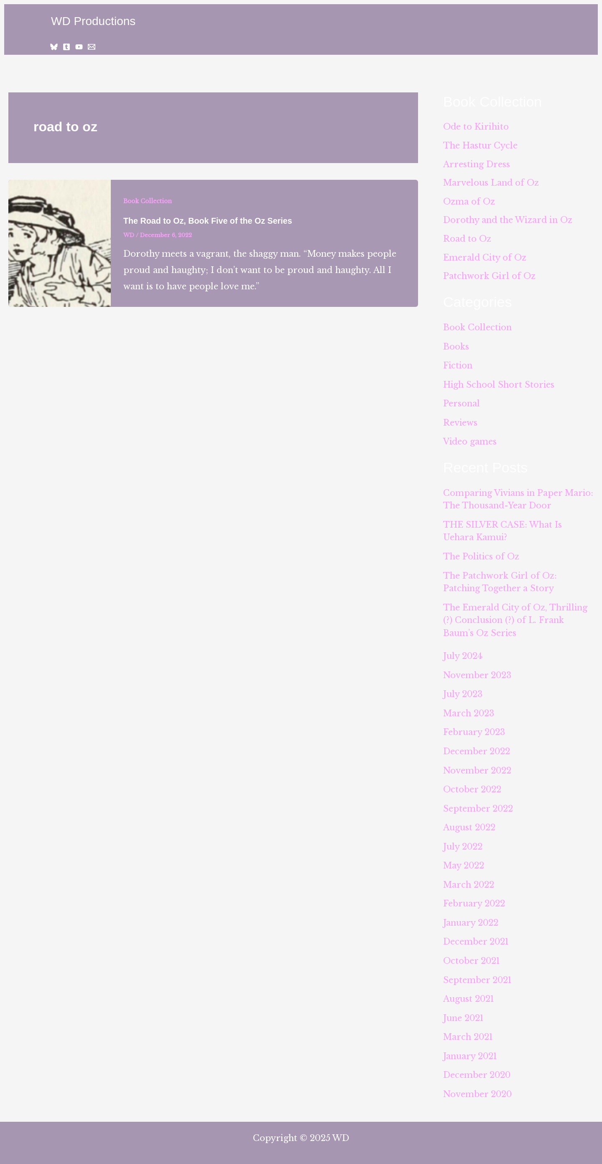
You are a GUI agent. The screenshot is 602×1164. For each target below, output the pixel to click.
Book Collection (148, 201)
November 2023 (477, 672)
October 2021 (472, 955)
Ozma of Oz (469, 202)
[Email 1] (91, 47)
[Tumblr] (66, 47)
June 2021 (464, 1011)
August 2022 (469, 823)
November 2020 (478, 1086)
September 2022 (478, 804)
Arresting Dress (476, 165)
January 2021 (470, 1049)
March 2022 (469, 879)
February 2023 (474, 729)
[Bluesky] (54, 47)
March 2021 (468, 1030)
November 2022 (477, 766)
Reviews (460, 423)
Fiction (458, 366)
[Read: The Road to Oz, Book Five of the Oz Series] (59, 242)
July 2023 (463, 691)
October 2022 (472, 785)
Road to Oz (467, 240)
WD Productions (93, 21)
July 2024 (463, 653)
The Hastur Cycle (480, 146)
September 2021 (478, 973)
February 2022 (474, 898)
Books (456, 347)
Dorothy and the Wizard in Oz (508, 221)
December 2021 (476, 936)
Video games (470, 441)
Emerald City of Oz (485, 259)
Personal (461, 404)
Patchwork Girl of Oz (489, 278)
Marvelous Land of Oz (491, 184)
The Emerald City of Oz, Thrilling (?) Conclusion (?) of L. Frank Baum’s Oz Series (516, 618)
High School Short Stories (499, 385)
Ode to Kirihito (476, 127)
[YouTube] (79, 47)
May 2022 (464, 860)
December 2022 (476, 748)
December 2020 (477, 1067)
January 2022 (471, 917)
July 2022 (463, 842)
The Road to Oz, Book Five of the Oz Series (209, 220)
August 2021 (469, 992)
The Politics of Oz (481, 555)
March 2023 (469, 710)
